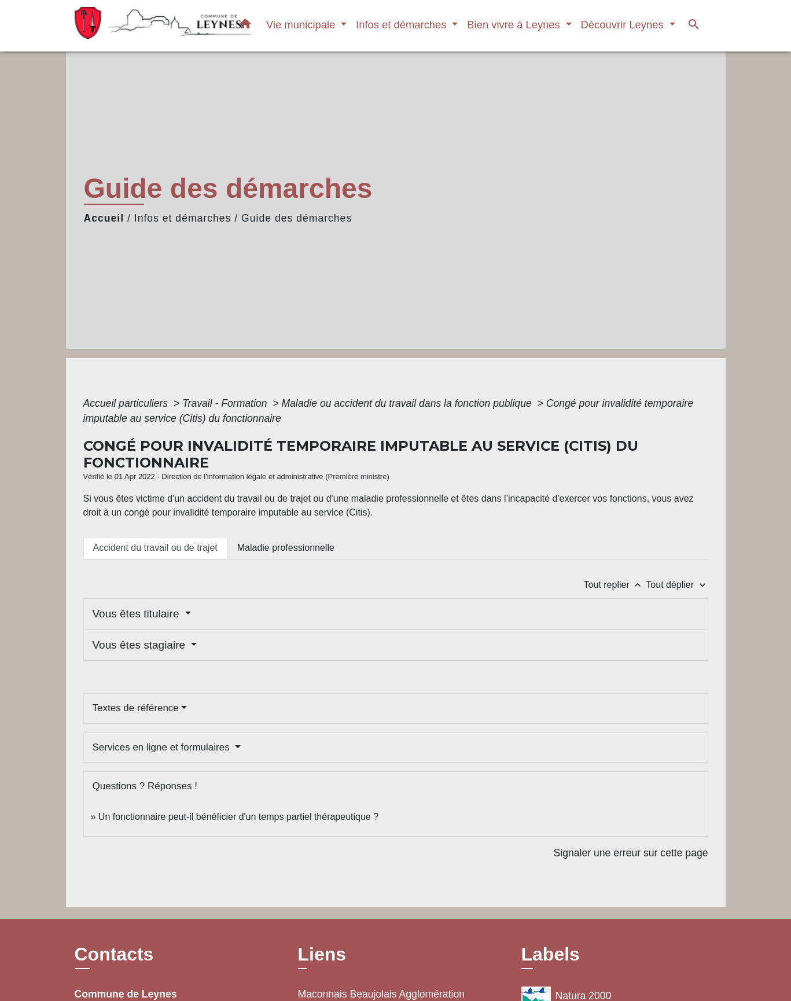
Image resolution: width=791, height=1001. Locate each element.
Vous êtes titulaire (137, 614)
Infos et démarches (182, 218)
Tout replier (615, 585)
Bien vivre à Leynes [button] (515, 25)
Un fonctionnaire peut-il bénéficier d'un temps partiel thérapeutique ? (238, 817)
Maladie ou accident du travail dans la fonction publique (407, 403)
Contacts (114, 954)
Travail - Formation (226, 403)
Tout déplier (677, 585)
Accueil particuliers (127, 403)
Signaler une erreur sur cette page (631, 853)
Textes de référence (136, 707)
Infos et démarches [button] (403, 25)
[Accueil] (147, 25)
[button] (245, 26)
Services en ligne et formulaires (163, 747)
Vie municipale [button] (302, 25)
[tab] (155, 548)
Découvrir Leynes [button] (624, 25)
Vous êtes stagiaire (141, 645)
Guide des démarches (296, 218)
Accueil (104, 218)
